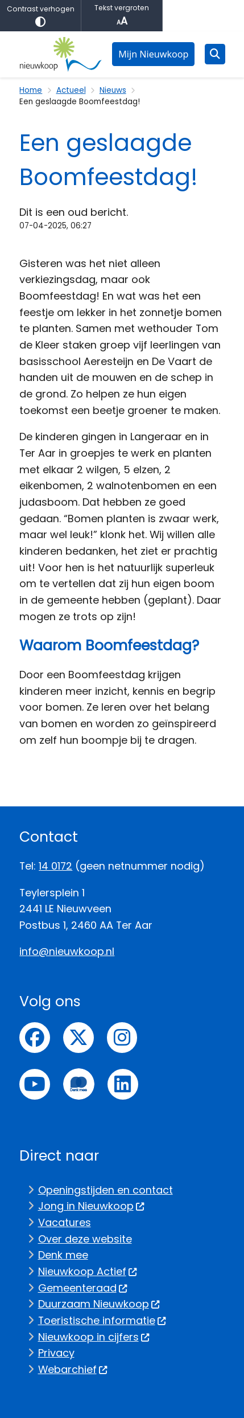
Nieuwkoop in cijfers (94, 1337)
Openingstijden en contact (105, 1190)
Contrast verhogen (40, 15)
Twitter (78, 1037)
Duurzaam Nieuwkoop (99, 1304)
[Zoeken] (215, 53)
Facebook (34, 1037)
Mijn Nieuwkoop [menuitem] (153, 54)
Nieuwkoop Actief (88, 1271)
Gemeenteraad (83, 1288)
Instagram (122, 1037)
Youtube (34, 1084)
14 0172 (55, 866)
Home (30, 90)
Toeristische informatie (102, 1320)
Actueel (71, 90)
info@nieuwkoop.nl (66, 951)
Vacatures (64, 1222)
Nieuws (113, 90)
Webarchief (73, 1369)
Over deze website (85, 1239)
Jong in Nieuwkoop (91, 1206)
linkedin (122, 1084)
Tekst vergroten (121, 15)
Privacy (56, 1353)
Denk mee (63, 1255)
